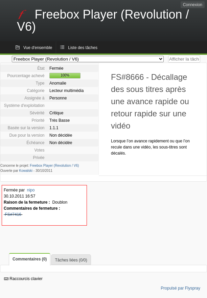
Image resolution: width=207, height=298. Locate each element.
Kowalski (25, 171)
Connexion (192, 4)
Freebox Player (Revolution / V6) (54, 165)
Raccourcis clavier (23, 278)
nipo (31, 190)
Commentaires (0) (30, 259)
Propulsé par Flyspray (180, 288)
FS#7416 (13, 214)
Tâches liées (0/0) (71, 260)
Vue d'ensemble (37, 47)
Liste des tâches (82, 47)
